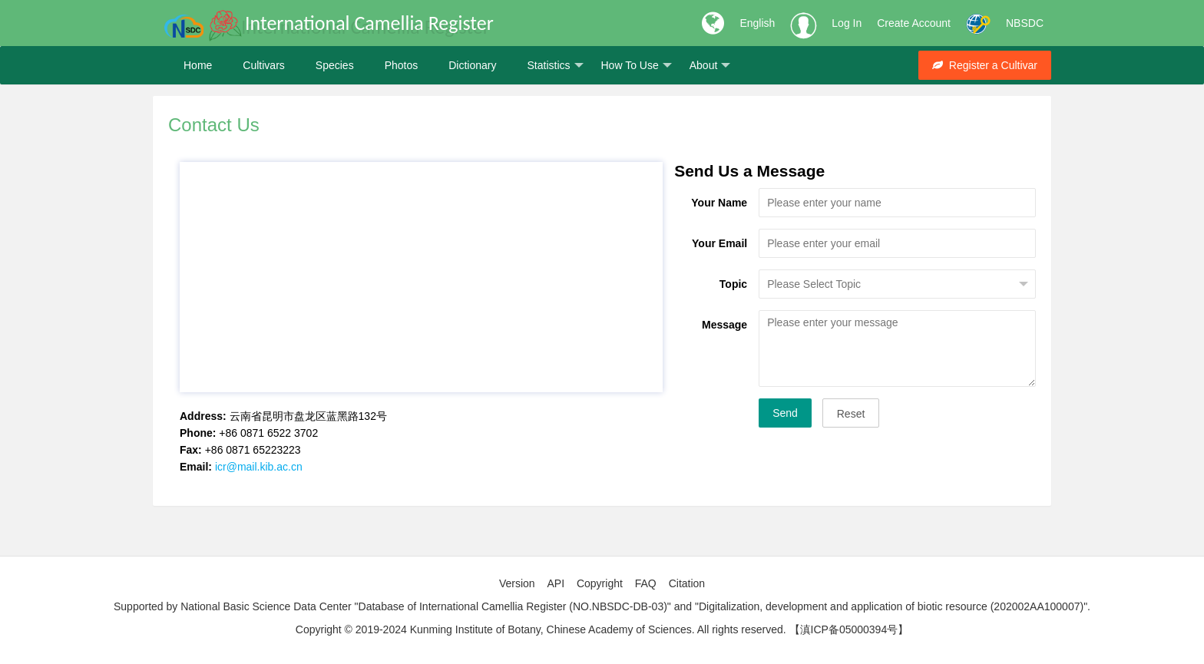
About (710, 65)
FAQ (646, 583)
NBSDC (1025, 23)
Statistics (555, 65)
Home (198, 65)
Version (517, 583)
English (757, 23)
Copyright (600, 583)
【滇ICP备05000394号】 (849, 629)
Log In (847, 23)
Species (335, 65)
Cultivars (263, 65)
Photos (401, 65)
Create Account (914, 23)
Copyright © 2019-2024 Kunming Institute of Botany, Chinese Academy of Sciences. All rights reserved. (541, 629)
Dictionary (472, 65)
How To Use (636, 65)
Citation (687, 583)
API (555, 583)
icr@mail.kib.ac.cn (259, 467)
